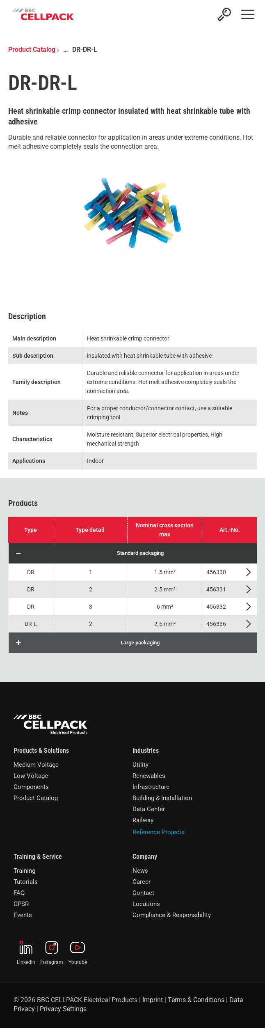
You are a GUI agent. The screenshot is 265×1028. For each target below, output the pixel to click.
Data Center (148, 809)
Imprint (152, 1000)
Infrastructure (150, 787)
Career (141, 881)
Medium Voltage (36, 764)
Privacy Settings (63, 1009)
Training (24, 870)
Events (23, 915)
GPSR (21, 904)
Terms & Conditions (196, 1000)
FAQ (19, 893)
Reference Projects (158, 832)
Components (31, 787)
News (140, 870)
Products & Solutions (41, 750)
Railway (142, 820)
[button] (133, 553)
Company (144, 856)
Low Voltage (31, 776)
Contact (143, 893)
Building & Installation (162, 798)
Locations (146, 904)
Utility (140, 764)
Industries (145, 750)
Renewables (148, 776)
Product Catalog (31, 49)
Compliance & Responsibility (171, 915)
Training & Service (38, 856)
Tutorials (26, 881)
